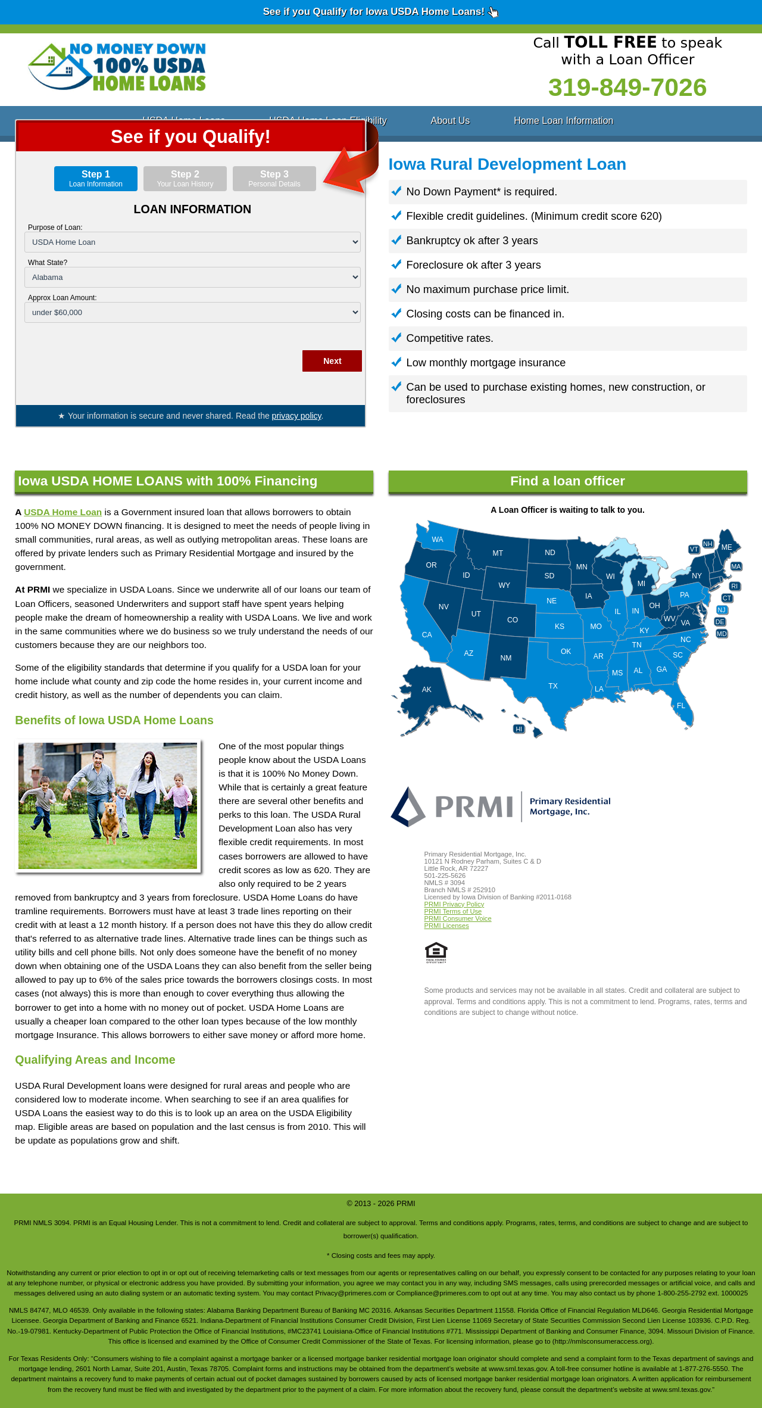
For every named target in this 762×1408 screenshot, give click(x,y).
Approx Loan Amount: (62, 298)
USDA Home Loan (63, 512)
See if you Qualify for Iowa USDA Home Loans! (381, 12)
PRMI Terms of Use (453, 911)
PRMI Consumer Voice (458, 918)
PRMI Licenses (446, 925)
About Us (450, 121)
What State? (47, 262)
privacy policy (296, 415)
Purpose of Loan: (55, 227)
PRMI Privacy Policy (454, 904)
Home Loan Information (563, 121)
